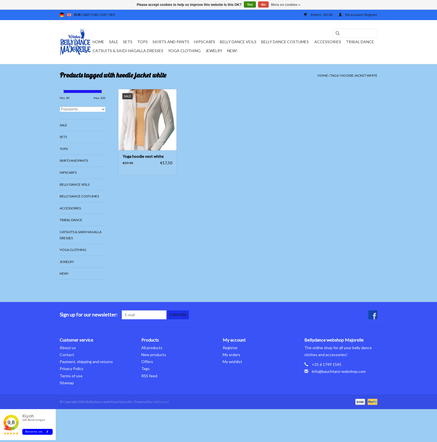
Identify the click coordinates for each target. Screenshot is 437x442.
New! (232, 50)
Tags (334, 75)
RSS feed (149, 375)
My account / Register (358, 15)
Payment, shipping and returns (86, 361)
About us (68, 347)
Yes (250, 5)
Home (98, 41)
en (69, 15)
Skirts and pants (170, 41)
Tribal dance (360, 41)
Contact (67, 354)
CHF (104, 15)
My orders (231, 354)
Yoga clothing (184, 50)
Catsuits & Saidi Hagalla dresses (128, 50)
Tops (142, 41)
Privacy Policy (71, 368)
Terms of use (71, 375)
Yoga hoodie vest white (143, 156)
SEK (112, 15)
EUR (77, 15)
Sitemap (67, 382)
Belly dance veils (238, 41)
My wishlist (232, 361)
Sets (127, 41)
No (263, 5)
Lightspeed (160, 402)
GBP (86, 15)
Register (230, 347)
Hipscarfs (204, 41)
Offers (147, 361)
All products (151, 347)
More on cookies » (285, 5)
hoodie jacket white (359, 75)
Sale (113, 41)
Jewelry (213, 50)
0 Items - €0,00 (318, 15)
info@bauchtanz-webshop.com (339, 371)
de (62, 15)
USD (95, 15)
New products (153, 354)
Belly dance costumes (285, 41)
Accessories (327, 41)
